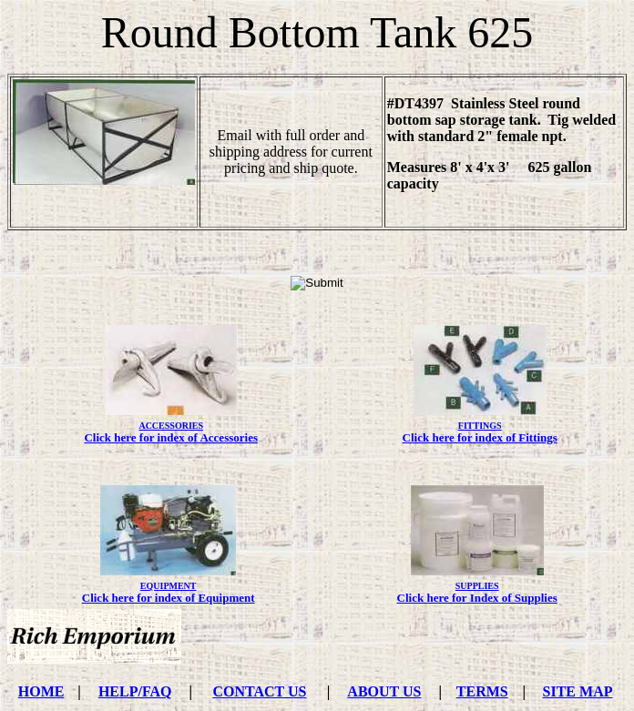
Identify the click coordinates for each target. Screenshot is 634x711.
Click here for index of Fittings (480, 437)
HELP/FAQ (135, 691)
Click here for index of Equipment (168, 597)
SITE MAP (578, 691)
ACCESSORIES (170, 426)
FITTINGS (480, 426)
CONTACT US (259, 691)
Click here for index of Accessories (171, 437)
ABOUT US (384, 691)
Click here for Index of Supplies (477, 597)
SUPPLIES (477, 586)
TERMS (482, 691)
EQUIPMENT (168, 586)
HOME (41, 691)
